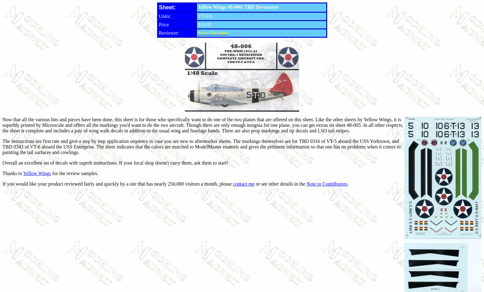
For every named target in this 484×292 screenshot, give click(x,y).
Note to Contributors (327, 184)
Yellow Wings (37, 173)
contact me (244, 184)
